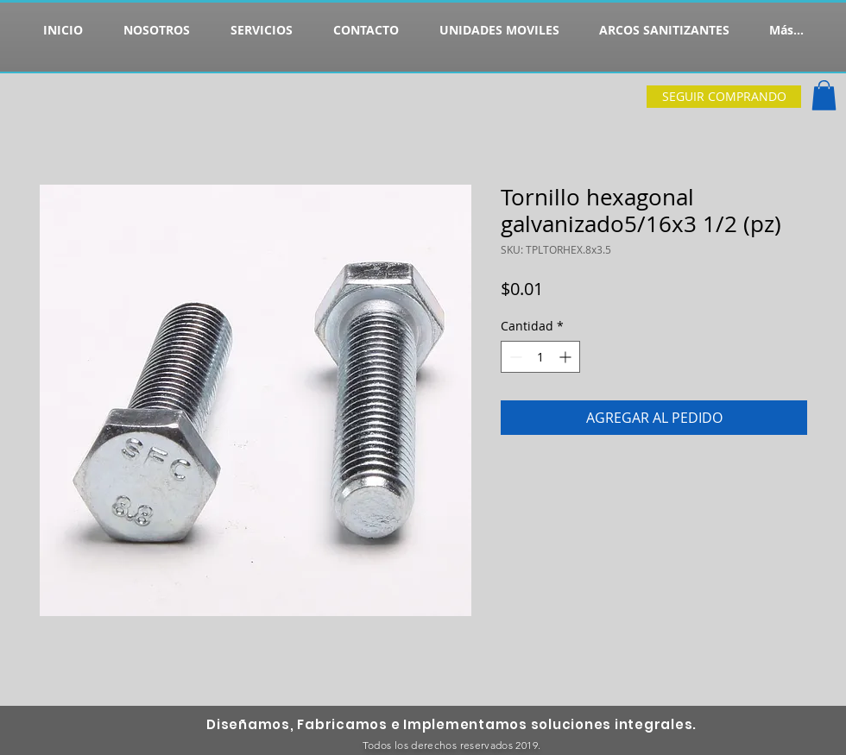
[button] (824, 95)
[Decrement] (514, 357)
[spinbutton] (540, 357)
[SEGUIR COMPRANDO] (724, 96)
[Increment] (567, 357)
